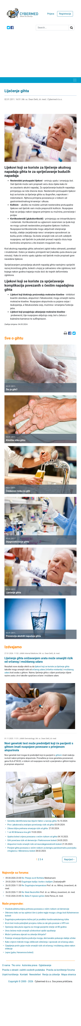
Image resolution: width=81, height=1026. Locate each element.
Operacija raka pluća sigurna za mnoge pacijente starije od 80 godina (35, 927)
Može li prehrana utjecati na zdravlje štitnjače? (25, 934)
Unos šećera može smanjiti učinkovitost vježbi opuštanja (30, 931)
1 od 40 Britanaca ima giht (19, 832)
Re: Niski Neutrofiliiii (31, 892)
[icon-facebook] (12, 27)
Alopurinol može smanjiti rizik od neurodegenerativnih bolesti (34, 844)
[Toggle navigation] (75, 80)
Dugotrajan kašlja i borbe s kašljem (37, 882)
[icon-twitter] (8, 27)
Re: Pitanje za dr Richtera (33, 878)
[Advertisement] (40, 55)
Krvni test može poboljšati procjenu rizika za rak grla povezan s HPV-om (37, 923)
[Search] (52, 27)
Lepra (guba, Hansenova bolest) (19, 952)
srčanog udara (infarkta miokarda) (47, 669)
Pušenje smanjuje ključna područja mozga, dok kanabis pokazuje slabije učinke (40, 938)
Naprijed (69, 859)
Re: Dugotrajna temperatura (34, 885)
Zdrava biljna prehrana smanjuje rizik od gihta (27, 828)
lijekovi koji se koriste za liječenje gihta (52, 666)
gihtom (59, 755)
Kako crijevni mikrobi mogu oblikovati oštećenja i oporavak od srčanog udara (39, 942)
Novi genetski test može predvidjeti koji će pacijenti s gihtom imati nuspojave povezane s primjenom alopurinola (38, 747)
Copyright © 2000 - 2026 (20, 981)
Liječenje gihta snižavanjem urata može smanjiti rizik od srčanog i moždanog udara (38, 659)
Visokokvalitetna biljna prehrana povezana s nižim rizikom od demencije (37, 909)
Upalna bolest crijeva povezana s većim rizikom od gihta (32, 836)
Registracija (65, 13)
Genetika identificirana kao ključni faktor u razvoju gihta (32, 821)
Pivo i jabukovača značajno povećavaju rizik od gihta (30, 825)
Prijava (50, 13)
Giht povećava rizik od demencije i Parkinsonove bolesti (32, 840)
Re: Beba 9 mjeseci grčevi (33, 896)
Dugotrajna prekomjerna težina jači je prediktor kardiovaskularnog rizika (37, 919)
